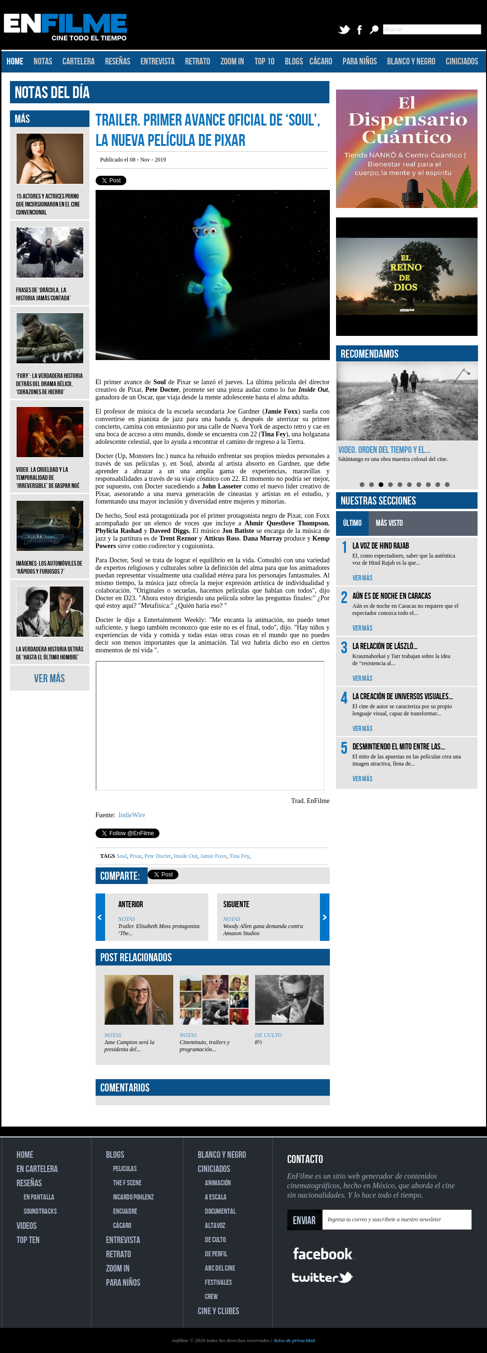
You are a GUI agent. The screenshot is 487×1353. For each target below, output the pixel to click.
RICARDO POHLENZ (133, 1197)
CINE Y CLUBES (218, 1311)
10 (447, 484)
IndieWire (131, 815)
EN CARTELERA (37, 1169)
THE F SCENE (127, 1183)
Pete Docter (157, 856)
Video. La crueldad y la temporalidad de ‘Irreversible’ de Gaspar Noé (50, 470)
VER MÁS (49, 679)
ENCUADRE (125, 1211)
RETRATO (197, 61)
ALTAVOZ (215, 1225)
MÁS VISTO (389, 523)
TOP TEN (28, 1240)
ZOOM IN (232, 61)
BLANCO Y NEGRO (411, 61)
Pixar (135, 856)
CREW (211, 1296)
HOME (15, 61)
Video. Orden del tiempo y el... (384, 450)
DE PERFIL (216, 1254)
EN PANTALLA (39, 1197)
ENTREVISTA (158, 61)
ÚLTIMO (352, 523)
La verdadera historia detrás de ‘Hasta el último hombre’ (50, 646)
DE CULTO (268, 1035)
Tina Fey (238, 856)
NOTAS (43, 61)
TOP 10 (264, 61)
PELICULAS (125, 1168)
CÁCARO (321, 61)
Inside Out (184, 856)
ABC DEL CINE (220, 1268)
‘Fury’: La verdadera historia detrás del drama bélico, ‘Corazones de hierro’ (50, 377)
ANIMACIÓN (218, 1183)
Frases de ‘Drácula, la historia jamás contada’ (50, 287)
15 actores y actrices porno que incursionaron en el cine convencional (50, 197)
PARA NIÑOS (360, 61)
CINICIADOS (462, 61)
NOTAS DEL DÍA (52, 93)
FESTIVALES (218, 1282)
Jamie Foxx (213, 856)
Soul (121, 856)
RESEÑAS (117, 61)
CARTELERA (78, 61)
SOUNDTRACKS (40, 1211)
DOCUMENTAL (220, 1211)
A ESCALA (216, 1197)
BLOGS (294, 61)
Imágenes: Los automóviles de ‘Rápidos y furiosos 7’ (50, 560)
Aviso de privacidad (294, 1340)
